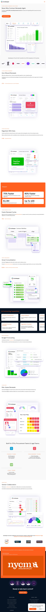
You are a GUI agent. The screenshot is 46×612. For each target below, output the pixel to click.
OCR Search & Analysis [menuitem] (12, 606)
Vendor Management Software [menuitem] (11, 603)
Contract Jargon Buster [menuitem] (34, 602)
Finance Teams (11, 454)
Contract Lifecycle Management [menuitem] (11, 599)
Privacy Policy (39, 606)
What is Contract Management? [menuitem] (34, 599)
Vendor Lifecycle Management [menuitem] (11, 600)
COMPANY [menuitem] (12, 610)
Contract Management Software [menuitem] (12, 602)
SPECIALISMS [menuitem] (11, 597)
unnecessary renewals (9, 264)
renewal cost (11, 340)
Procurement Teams (34, 454)
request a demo (23, 592)
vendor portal (8, 486)
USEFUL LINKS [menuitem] (34, 597)
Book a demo (6, 16)
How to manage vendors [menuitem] (34, 600)
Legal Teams (11, 470)
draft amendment (19, 214)
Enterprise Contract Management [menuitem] (12, 607)
